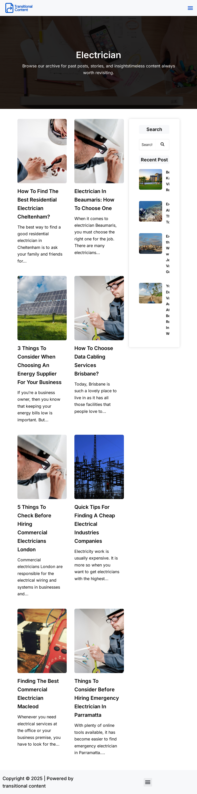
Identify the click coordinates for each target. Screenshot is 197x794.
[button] (190, 8)
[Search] (147, 144)
